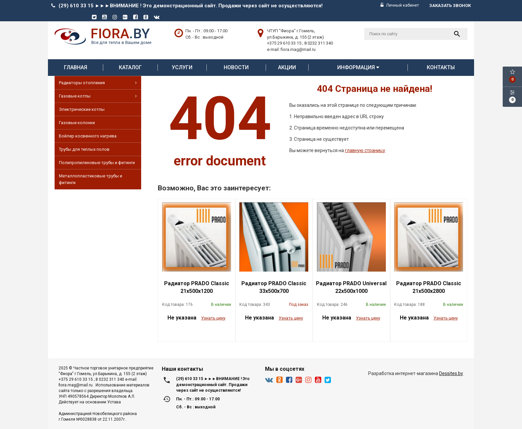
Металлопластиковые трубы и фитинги (90, 179)
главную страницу (365, 150)
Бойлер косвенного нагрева (88, 135)
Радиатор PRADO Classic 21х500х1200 (196, 287)
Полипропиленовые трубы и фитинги (97, 162)
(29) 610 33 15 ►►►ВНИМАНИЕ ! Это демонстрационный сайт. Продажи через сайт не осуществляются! (191, 6)
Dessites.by (451, 373)
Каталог (130, 67)
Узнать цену (213, 318)
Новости (236, 67)
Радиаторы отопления (98, 83)
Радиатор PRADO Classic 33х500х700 (273, 287)
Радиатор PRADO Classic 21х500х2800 (428, 287)
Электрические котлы (82, 109)
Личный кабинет (400, 5)
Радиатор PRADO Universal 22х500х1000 (351, 287)
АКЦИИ (287, 67)
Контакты (441, 67)
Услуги (182, 67)
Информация (358, 67)
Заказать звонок (450, 5)
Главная (75, 67)
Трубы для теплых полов (84, 149)
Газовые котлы (98, 96)
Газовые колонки (77, 122)
